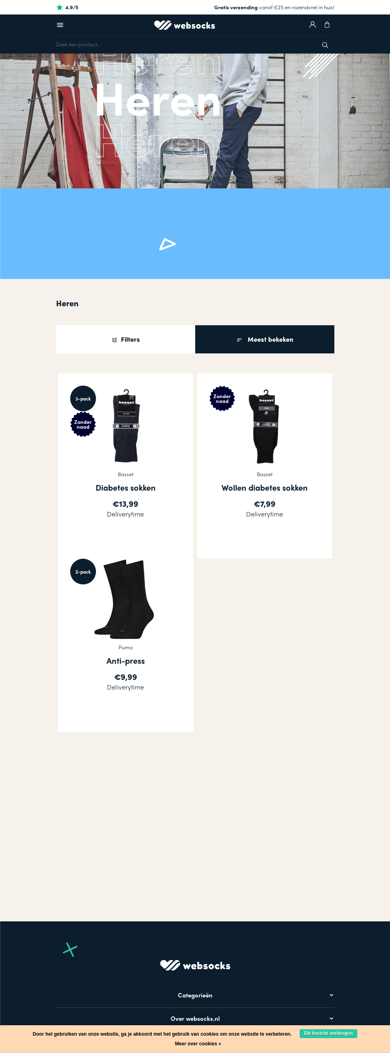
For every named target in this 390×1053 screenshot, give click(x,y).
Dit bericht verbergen (328, 1033)
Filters (129, 339)
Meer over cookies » (198, 1044)
